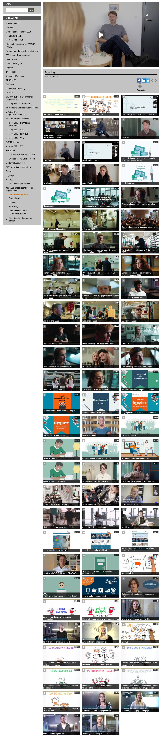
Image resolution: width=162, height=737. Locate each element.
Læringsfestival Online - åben (22, 159)
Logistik (9, 68)
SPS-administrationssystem (18, 167)
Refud (8, 171)
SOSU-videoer (12, 142)
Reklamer (10, 84)
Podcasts (141, 90)
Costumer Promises (15, 76)
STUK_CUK (11, 180)
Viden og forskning (17, 88)
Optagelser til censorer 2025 (18, 32)
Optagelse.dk (14, 198)
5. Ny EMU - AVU (16, 138)
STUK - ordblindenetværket (18, 55)
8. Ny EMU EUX (13, 23)
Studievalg (13, 206)
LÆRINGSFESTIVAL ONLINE (22, 155)
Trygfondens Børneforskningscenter (22, 108)
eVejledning (11, 72)
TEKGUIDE (11, 80)
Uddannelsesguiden (18, 195)
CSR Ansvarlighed (14, 63)
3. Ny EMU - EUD (16, 130)
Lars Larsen (11, 59)
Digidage (10, 175)
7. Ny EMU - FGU (16, 40)
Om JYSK (10, 28)
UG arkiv (12, 202)
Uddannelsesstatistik (15, 163)
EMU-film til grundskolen (19, 184)
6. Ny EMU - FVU (16, 146)
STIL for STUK (15, 36)
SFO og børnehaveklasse (17, 119)
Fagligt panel (12, 150)
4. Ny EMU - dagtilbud (18, 134)
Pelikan (9, 93)
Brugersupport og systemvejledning (22, 51)
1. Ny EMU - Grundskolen (20, 104)
